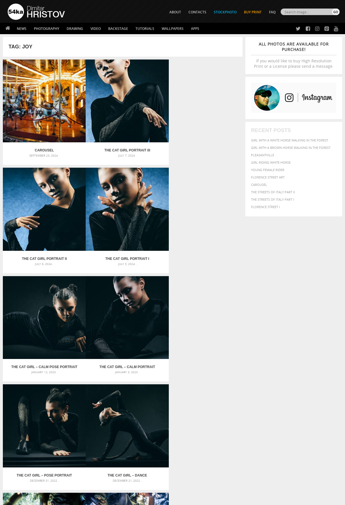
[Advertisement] (173, 341)
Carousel (259, 184)
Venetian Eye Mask (101, 485)
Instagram (187, 452)
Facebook (187, 444)
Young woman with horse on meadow (152, 298)
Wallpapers (173, 28)
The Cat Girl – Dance (212, 213)
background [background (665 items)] (288, 374)
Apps (195, 28)
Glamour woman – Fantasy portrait (32, 298)
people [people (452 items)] (259, 397)
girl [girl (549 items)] (326, 385)
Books (95, 451)
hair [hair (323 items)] (237, 391)
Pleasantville (262, 155)
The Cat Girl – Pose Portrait (152, 213)
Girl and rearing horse (212, 298)
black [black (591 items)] (258, 380)
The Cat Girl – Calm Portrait (92, 213)
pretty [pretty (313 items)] (304, 397)
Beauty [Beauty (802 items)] (242, 380)
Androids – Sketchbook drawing (148, 374)
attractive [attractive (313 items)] (264, 374)
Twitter (185, 437)
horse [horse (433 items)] (255, 391)
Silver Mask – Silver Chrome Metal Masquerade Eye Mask (55, 395)
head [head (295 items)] (245, 391)
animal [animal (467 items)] (241, 374)
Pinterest (186, 459)
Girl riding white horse (271, 162)
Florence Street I (265, 207)
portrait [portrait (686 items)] (289, 396)
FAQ (272, 12)
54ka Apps (15, 465)
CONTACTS (197, 12)
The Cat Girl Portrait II (152, 128)
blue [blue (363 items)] (269, 380)
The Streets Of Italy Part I (272, 199)
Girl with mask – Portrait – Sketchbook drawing (162, 388)
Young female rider (267, 170)
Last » (162, 320)
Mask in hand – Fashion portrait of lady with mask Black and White (59, 381)
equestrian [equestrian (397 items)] (259, 386)
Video (96, 28)
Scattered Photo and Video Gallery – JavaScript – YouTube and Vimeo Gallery (59, 374)
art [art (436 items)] (252, 374)
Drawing (75, 28)
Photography (46, 28)
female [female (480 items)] (314, 385)
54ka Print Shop (20, 437)
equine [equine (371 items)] (276, 386)
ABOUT (175, 12)
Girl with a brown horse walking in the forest (290, 147)
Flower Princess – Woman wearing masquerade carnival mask (59, 401)
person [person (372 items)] (272, 397)
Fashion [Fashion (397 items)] (299, 386)
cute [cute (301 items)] (312, 381)
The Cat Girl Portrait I (213, 128)
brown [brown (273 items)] (278, 381)
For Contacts (101, 465)
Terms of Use (86, 498)
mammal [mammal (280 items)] (278, 391)
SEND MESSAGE (289, 448)
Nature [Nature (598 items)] (303, 391)
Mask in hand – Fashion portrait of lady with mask (51, 388)
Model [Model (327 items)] (290, 391)
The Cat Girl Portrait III (93, 128)
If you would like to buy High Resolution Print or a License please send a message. (293, 55)
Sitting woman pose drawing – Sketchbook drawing (165, 401)
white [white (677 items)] (256, 402)
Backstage (118, 28)
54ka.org (54, 498)
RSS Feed (126, 485)
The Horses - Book (22, 458)
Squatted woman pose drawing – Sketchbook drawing (167, 395)
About (95, 437)
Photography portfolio (28, 451)
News (21, 28)
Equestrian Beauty (67, 485)
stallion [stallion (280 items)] (322, 397)
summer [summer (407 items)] (241, 403)
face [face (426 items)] (287, 385)
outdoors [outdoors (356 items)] (243, 397)
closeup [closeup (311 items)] (290, 381)
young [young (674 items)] (286, 402)
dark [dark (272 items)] (320, 381)
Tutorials (144, 28)
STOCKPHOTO (225, 12)
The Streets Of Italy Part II (273, 192)
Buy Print (253, 12)
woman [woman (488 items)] (271, 402)
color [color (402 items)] (302, 380)
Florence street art (268, 177)
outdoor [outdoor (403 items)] (327, 391)
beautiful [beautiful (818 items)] (315, 374)
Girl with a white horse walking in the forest (289, 140)
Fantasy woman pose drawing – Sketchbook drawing (166, 381)
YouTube (185, 467)
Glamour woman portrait (93, 298)
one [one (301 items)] (315, 391)
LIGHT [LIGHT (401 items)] (266, 391)
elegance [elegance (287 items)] (241, 386)
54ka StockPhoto (22, 444)
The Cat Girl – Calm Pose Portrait (33, 213)
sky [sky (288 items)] (313, 397)
